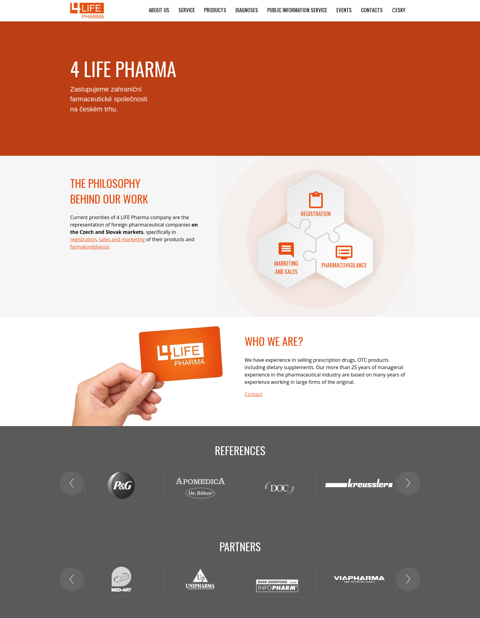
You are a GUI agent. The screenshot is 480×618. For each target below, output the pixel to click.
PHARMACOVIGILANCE (344, 265)
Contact (253, 394)
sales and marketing (122, 239)
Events (344, 10)
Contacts (372, 10)
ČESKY (398, 10)
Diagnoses (246, 10)
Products (215, 10)
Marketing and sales (286, 267)
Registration (316, 214)
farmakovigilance (89, 246)
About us (159, 10)
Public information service (297, 10)
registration (83, 239)
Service (186, 10)
